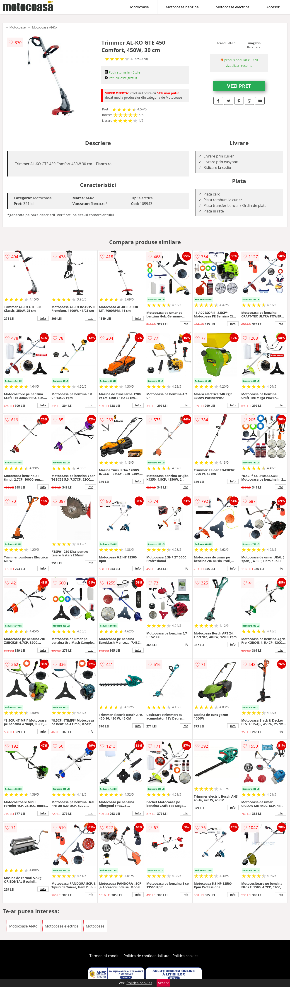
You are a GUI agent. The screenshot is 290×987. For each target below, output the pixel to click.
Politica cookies (185, 955)
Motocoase (139, 7)
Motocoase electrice (232, 7)
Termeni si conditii (105, 955)
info (43, 318)
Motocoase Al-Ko (44, 27)
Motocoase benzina (182, 7)
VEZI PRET (239, 85)
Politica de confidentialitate (146, 955)
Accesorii (273, 7)
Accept (163, 982)
